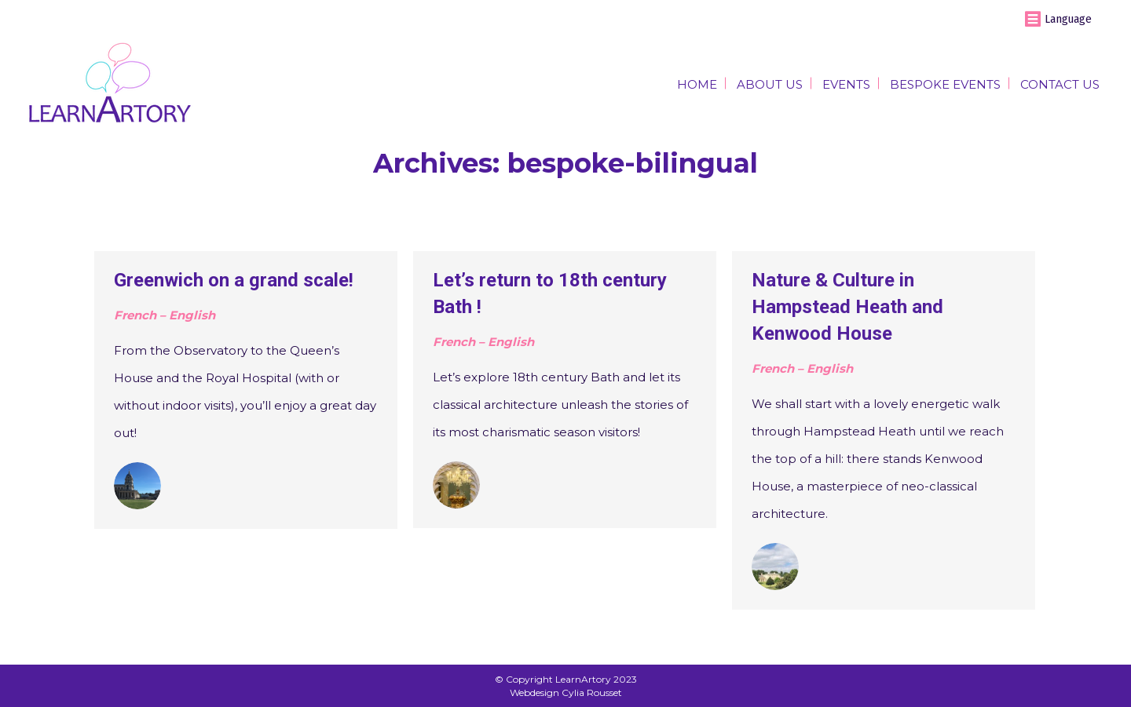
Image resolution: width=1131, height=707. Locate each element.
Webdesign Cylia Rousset (566, 692)
